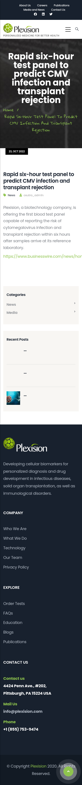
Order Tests (14, 603)
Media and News (34, 10)
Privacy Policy (16, 567)
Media (12, 312)
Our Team (12, 557)
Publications (61, 5)
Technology (14, 548)
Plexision (39, 766)
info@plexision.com (22, 711)
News (11, 195)
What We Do (15, 538)
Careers (42, 5)
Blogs (8, 632)
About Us (25, 5)
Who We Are (14, 528)
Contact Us (58, 10)
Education (12, 622)
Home (8, 109)
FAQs (8, 613)
